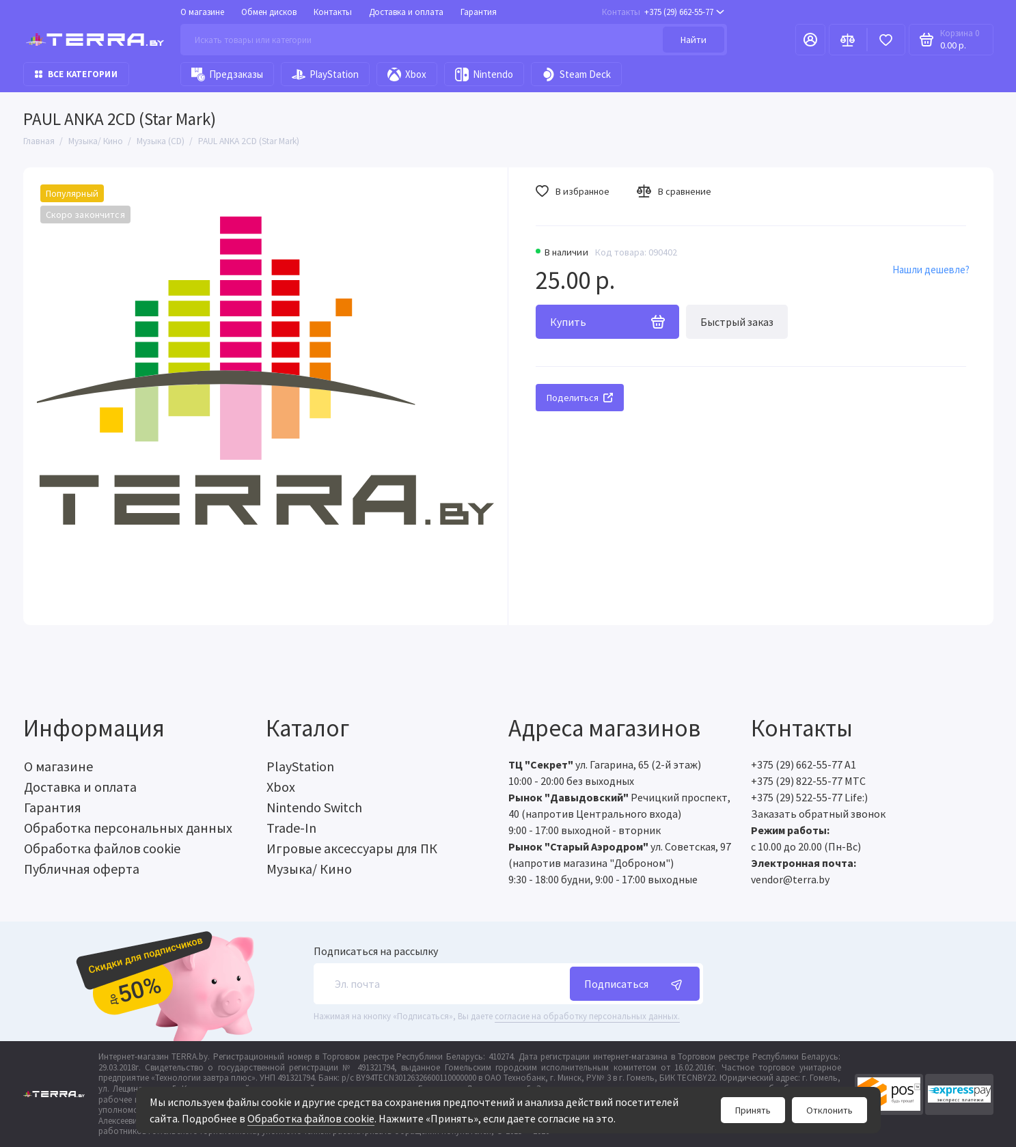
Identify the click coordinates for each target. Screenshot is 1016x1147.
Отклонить (829, 1110)
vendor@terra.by (790, 879)
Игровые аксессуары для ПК (351, 848)
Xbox (406, 74)
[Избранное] (886, 39)
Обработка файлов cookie (310, 1118)
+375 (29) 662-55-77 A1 (803, 764)
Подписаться (634, 983)
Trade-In (291, 827)
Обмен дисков (269, 12)
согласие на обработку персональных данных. (587, 1016)
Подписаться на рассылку (376, 950)
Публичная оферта (81, 868)
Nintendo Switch (314, 807)
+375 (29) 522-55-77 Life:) (809, 797)
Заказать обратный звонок (818, 813)
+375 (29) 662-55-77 (663, 12)
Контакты (333, 12)
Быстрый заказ (736, 322)
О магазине (202, 12)
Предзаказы (227, 74)
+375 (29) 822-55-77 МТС (808, 781)
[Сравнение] (847, 39)
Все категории (76, 74)
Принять (753, 1110)
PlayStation (325, 74)
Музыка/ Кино (309, 868)
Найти (693, 39)
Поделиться (580, 397)
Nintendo (484, 74)
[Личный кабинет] (810, 39)
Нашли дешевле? (931, 269)
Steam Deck (576, 74)
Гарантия (479, 12)
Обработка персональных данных (128, 827)
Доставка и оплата (406, 12)
